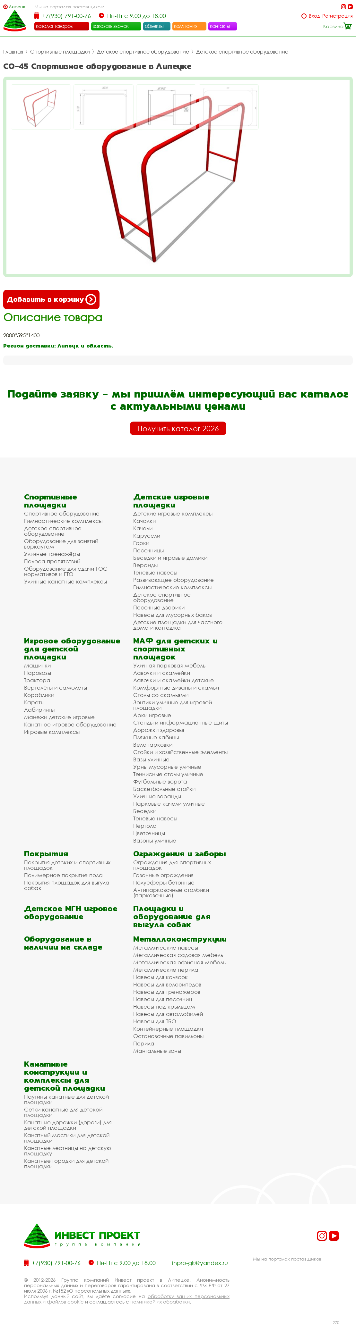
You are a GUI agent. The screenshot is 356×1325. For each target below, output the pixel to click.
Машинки (37, 665)
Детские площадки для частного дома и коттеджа (177, 624)
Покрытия (46, 854)
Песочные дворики (159, 607)
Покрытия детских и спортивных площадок (67, 865)
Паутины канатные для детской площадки (66, 1099)
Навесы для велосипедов (167, 984)
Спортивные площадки (60, 51)
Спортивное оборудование (62, 513)
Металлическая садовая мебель (178, 955)
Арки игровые (152, 715)
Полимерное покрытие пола (63, 875)
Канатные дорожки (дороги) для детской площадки (68, 1125)
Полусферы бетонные (164, 882)
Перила (143, 1043)
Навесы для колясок (160, 977)
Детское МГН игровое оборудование (70, 912)
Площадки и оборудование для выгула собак (172, 916)
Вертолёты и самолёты (55, 687)
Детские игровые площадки (171, 501)
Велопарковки (152, 744)
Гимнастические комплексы (63, 521)
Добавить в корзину (51, 299)
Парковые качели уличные (169, 803)
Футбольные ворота (160, 781)
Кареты (34, 702)
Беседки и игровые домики (170, 557)
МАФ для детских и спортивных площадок (175, 649)
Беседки (144, 811)
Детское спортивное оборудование (143, 51)
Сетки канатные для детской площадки (63, 1112)
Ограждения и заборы (179, 854)
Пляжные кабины (156, 737)
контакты (220, 26)
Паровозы (37, 672)
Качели (142, 528)
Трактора (37, 680)
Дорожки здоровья (158, 730)
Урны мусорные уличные (167, 766)
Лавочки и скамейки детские (173, 680)
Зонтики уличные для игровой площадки (172, 705)
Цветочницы (149, 833)
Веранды (145, 565)
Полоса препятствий (52, 561)
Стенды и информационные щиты (180, 722)
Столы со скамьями (160, 695)
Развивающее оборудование (173, 580)
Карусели (146, 535)
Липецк (17, 6)
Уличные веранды (157, 796)
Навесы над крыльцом (164, 1006)
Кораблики (39, 695)
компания (185, 26)
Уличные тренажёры (52, 554)
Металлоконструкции (180, 939)
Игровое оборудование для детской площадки (72, 649)
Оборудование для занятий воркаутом (61, 543)
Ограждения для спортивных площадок (172, 865)
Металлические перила (165, 969)
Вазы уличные (151, 759)
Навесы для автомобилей (168, 1014)
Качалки (144, 521)
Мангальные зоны (157, 1050)
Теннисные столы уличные (168, 774)
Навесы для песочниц (162, 999)
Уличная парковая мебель (169, 665)
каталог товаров (54, 26)
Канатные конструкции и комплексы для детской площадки (64, 1076)
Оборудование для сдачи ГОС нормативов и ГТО (66, 571)
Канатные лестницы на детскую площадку (67, 1150)
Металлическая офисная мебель (179, 962)
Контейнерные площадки (168, 1028)
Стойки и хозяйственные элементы (180, 752)
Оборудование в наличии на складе (63, 943)
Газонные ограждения (163, 875)
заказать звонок (111, 26)
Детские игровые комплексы (173, 513)
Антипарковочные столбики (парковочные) (171, 892)
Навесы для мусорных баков (172, 614)
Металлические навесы (165, 947)
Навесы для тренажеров (166, 991)
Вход (314, 16)
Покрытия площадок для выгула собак (66, 885)
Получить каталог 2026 (178, 428)
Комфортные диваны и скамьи (176, 687)
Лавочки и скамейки (161, 672)
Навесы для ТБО (154, 1021)
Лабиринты (39, 709)
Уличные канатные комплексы (65, 581)
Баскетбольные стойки (164, 789)
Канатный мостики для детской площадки (66, 1137)
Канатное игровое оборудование (70, 724)
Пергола (145, 825)
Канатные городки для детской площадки (66, 1163)
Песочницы (148, 550)
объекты (154, 26)
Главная (13, 51)
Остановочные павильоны (168, 1036)
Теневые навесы (155, 572)
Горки (141, 543)
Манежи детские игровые (59, 717)
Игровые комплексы (52, 731)
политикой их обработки (160, 1301)
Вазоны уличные (154, 840)
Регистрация (337, 16)
